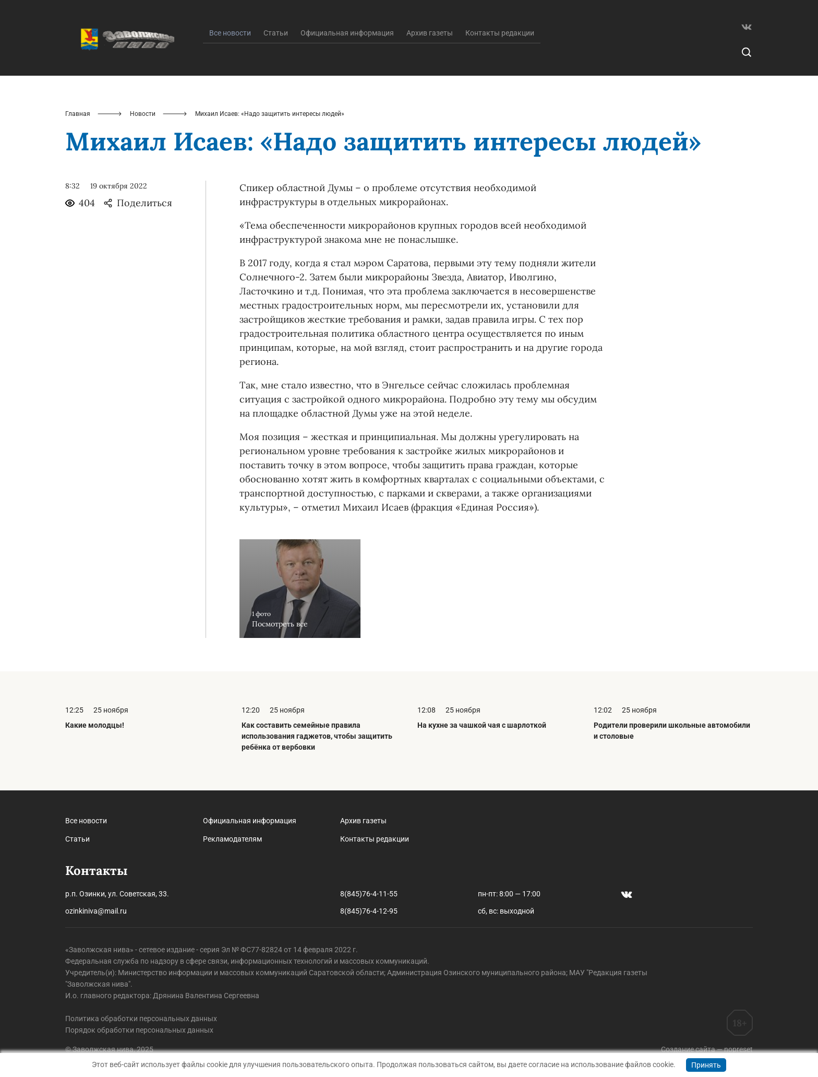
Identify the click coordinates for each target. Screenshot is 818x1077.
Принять (706, 1065)
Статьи (275, 33)
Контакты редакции (499, 33)
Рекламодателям (232, 839)
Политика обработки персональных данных (141, 1018)
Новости (142, 113)
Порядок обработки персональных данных (139, 1030)
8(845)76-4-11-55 (369, 894)
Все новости (86, 820)
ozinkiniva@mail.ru (96, 911)
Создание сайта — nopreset (707, 1049)
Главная (77, 113)
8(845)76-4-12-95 (369, 911)
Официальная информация (347, 33)
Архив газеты (429, 33)
